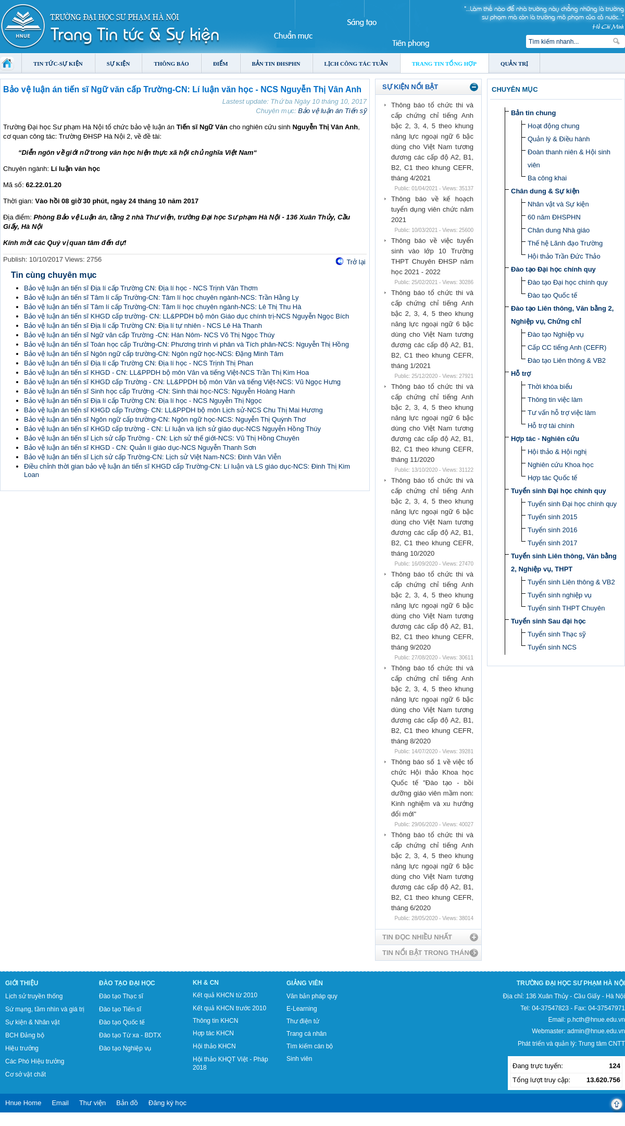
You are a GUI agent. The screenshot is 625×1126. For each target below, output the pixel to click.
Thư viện (92, 1103)
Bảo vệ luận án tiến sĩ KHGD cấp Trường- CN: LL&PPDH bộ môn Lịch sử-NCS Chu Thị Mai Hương (173, 410)
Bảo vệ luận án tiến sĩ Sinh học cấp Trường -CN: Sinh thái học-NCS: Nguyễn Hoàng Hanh (159, 391)
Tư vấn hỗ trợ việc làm (562, 413)
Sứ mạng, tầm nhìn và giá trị (44, 1009)
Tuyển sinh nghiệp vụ (560, 595)
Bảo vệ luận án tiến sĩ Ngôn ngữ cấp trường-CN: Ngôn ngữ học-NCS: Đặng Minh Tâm (153, 354)
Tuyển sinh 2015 (552, 517)
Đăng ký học (167, 1103)
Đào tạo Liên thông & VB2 (567, 360)
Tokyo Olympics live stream (38, 1122)
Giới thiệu (21, 983)
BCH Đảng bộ (24, 1035)
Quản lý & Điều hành (559, 139)
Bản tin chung (533, 113)
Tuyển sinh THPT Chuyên (566, 608)
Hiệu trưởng (22, 1048)
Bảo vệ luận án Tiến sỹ (332, 111)
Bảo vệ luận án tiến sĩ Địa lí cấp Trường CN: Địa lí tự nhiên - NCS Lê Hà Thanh (143, 325)
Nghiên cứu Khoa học (561, 465)
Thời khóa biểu (550, 386)
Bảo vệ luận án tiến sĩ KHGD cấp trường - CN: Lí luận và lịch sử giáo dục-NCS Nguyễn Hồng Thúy (172, 429)
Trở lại (355, 262)
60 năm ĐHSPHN (554, 217)
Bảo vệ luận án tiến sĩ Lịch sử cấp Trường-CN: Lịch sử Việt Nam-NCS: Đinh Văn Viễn (152, 457)
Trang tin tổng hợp (444, 63)
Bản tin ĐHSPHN (276, 63)
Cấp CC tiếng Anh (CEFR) (567, 347)
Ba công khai (547, 178)
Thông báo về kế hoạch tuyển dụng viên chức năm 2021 (432, 209)
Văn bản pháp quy (312, 996)
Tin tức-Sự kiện (58, 63)
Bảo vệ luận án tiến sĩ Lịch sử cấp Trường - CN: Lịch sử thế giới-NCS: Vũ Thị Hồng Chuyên (161, 438)
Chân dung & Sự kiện (545, 191)
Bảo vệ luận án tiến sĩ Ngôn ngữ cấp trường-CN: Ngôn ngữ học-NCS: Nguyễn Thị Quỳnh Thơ (165, 419)
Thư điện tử (302, 1021)
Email (60, 1103)
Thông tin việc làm (555, 399)
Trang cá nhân (306, 1033)
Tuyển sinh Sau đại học (548, 621)
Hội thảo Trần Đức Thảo (564, 256)
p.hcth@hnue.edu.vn (596, 1019)
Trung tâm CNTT (601, 1043)
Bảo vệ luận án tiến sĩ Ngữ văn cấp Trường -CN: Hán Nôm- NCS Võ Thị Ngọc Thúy (149, 335)
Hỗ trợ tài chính (551, 426)
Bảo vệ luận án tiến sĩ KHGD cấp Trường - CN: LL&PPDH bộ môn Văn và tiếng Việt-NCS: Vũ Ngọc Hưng (182, 382)
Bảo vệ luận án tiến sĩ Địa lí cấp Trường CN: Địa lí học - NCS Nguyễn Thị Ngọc (143, 401)
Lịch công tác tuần (356, 63)
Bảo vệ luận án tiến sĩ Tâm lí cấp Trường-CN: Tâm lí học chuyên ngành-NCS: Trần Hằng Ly (161, 297)
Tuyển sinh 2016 (552, 530)
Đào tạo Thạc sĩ (121, 996)
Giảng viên (304, 983)
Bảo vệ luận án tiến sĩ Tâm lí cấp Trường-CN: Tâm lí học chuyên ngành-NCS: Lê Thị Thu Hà (162, 307)
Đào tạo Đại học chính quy (553, 269)
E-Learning (301, 1008)
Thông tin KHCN (215, 1020)
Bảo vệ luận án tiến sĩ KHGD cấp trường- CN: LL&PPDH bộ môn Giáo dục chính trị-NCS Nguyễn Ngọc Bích (186, 316)
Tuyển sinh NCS (552, 647)
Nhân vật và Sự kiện (558, 204)
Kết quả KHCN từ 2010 (225, 995)
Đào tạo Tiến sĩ (120, 1009)
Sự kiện (118, 63)
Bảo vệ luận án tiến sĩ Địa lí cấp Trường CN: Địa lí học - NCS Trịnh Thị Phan (138, 363)
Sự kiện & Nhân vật (32, 1022)
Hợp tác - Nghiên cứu (545, 439)
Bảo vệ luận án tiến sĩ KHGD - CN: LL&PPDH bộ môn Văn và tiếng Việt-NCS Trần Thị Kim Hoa (166, 372)
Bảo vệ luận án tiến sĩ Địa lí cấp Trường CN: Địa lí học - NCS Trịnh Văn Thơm (141, 288)
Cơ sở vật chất (25, 1074)
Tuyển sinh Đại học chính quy (558, 491)
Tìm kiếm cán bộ (309, 1046)
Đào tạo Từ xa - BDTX (130, 1035)
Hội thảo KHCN (214, 1046)
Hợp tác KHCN (213, 1033)
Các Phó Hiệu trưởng (34, 1061)
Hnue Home (23, 1103)
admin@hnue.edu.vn (596, 1031)
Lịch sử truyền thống (34, 996)
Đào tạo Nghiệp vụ (556, 334)
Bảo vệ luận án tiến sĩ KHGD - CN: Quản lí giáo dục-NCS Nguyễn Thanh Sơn (140, 447)
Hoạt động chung (554, 126)
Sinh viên (299, 1058)
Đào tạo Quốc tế (552, 295)
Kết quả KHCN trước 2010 (229, 1008)
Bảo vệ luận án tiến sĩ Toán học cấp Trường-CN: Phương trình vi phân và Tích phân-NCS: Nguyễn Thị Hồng (186, 344)
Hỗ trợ (521, 373)
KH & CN (206, 982)
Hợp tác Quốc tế (552, 478)
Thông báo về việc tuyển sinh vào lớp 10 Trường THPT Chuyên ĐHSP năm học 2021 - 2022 (432, 256)
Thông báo (171, 63)
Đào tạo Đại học (127, 983)
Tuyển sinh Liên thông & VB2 (571, 582)
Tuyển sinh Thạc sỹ (557, 634)
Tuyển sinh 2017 (552, 543)
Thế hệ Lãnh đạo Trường (565, 243)
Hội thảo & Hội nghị (557, 452)
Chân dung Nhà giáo (559, 230)
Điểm (220, 63)
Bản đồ (127, 1103)
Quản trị (514, 63)
